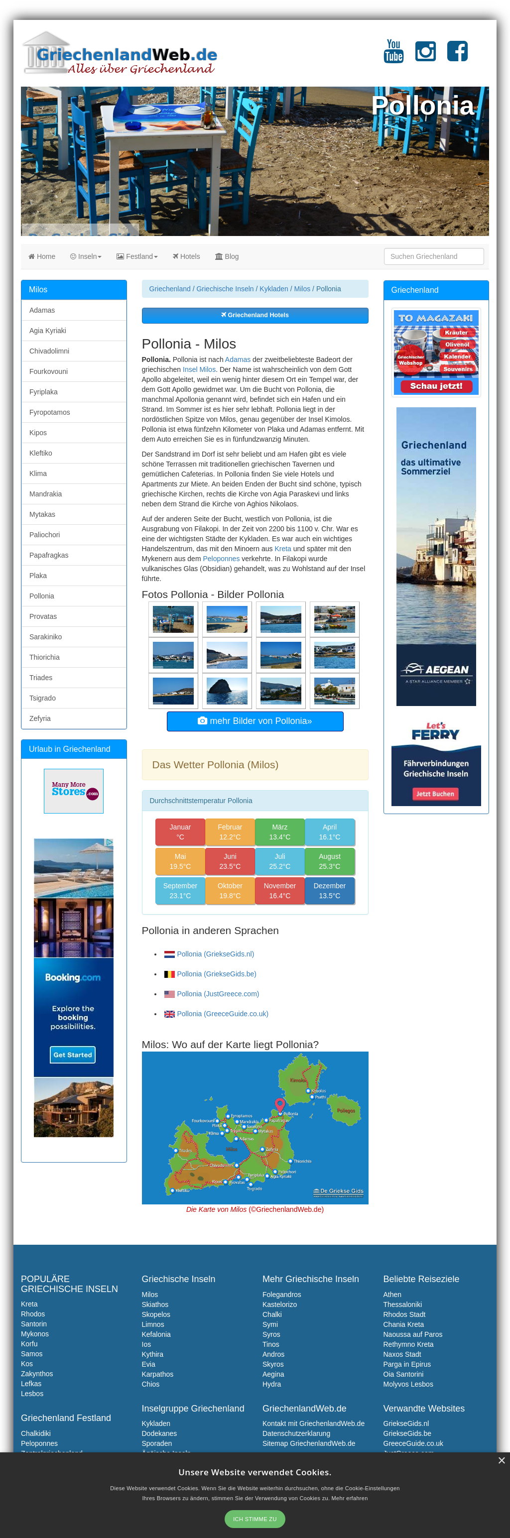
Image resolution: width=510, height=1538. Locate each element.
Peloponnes (221, 559)
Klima (38, 473)
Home (41, 256)
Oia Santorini (403, 1374)
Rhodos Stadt (404, 1314)
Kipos (38, 433)
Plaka (38, 576)
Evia (148, 1364)
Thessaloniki (402, 1304)
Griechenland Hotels (255, 315)
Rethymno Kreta (408, 1344)
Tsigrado (42, 698)
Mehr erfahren (350, 1498)
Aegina (273, 1374)
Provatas (43, 616)
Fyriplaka (43, 392)
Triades (40, 678)
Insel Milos (199, 369)
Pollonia (41, 596)
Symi (270, 1324)
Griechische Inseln (225, 289)
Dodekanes (159, 1433)
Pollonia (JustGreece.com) (211, 994)
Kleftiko (40, 453)
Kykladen (273, 289)
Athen (392, 1295)
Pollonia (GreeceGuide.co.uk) (216, 1014)
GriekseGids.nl (406, 1423)
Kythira (153, 1354)
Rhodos (33, 1314)
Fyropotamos (49, 412)
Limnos (153, 1324)
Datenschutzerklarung (296, 1433)
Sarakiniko (45, 637)
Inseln (86, 256)
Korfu (29, 1344)
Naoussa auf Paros (413, 1334)
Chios (151, 1384)
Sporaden (157, 1443)
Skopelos (156, 1314)
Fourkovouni (48, 371)
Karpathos (158, 1374)
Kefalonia (156, 1334)
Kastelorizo (279, 1304)
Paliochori (44, 535)
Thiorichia (44, 657)
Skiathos (155, 1304)
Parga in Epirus (407, 1364)
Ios (146, 1344)
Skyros (273, 1364)
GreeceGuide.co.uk (413, 1443)
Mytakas (42, 514)
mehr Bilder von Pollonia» (255, 721)
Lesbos (32, 1394)
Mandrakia (45, 494)
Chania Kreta (403, 1324)
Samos (32, 1354)
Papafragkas (49, 555)
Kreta (282, 549)
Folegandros (281, 1295)
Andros (273, 1354)
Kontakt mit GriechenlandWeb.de (313, 1423)
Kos (27, 1364)
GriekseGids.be (407, 1433)
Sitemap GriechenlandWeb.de (309, 1443)
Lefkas (31, 1384)
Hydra (271, 1384)
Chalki (272, 1314)
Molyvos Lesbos (408, 1384)
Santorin (34, 1324)
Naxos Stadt (402, 1354)
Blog (227, 256)
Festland (137, 256)
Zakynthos (37, 1374)
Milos (302, 289)
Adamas (238, 359)
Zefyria (40, 718)
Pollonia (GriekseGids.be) (210, 974)
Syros (271, 1334)
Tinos (270, 1344)
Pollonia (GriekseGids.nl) (209, 954)
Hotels (186, 256)
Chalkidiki (36, 1433)
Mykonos (35, 1334)
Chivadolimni (49, 351)
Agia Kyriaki (47, 331)
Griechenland (170, 289)
